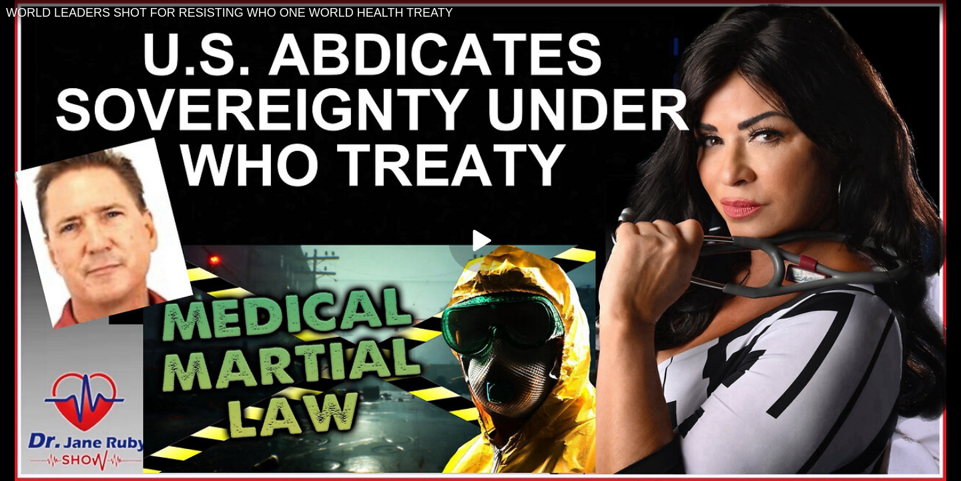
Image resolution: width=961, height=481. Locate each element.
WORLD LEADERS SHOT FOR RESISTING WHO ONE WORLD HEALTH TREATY (229, 12)
